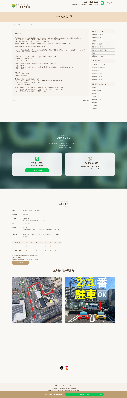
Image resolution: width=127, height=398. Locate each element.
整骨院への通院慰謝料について (100, 42)
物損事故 (94, 92)
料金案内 (102, 7)
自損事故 (94, 95)
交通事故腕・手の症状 (97, 75)
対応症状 (64, 7)
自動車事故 (94, 101)
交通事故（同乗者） (97, 89)
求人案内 (109, 7)
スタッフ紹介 (85, 7)
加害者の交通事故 (96, 98)
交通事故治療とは (96, 36)
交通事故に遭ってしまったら (99, 33)
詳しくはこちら (21, 261)
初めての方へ (94, 7)
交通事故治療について (74, 7)
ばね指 (14, 98)
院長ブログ (20, 23)
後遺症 (93, 51)
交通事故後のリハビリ (97, 54)
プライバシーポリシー (59, 383)
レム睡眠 (85, 98)
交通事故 (94, 86)
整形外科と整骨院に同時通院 (99, 48)
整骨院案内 (57, 7)
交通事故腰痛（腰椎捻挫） (98, 65)
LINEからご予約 (79, 394)
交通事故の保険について (98, 39)
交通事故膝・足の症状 (97, 78)
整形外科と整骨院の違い (98, 45)
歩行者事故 (94, 107)
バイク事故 (94, 104)
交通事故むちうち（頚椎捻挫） (100, 62)
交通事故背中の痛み (97, 71)
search (114, 8)
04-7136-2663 (92, 2)
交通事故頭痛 (95, 68)
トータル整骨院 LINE (37, 168)
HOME (50, 7)
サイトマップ (70, 383)
